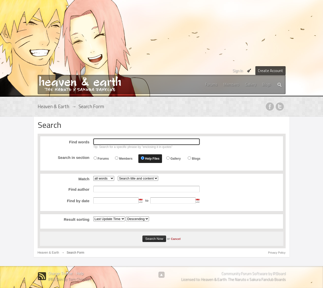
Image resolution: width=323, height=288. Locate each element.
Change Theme (60, 273)
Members (231, 84)
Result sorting (77, 219)
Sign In (237, 71)
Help (80, 273)
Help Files (152, 158)
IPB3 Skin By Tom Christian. (69, 279)
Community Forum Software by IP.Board (253, 273)
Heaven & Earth (48, 252)
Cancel (176, 238)
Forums (211, 84)
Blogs (266, 84)
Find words (79, 142)
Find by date (78, 201)
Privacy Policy (276, 252)
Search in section (73, 157)
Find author (79, 189)
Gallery (250, 84)
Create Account (270, 71)
